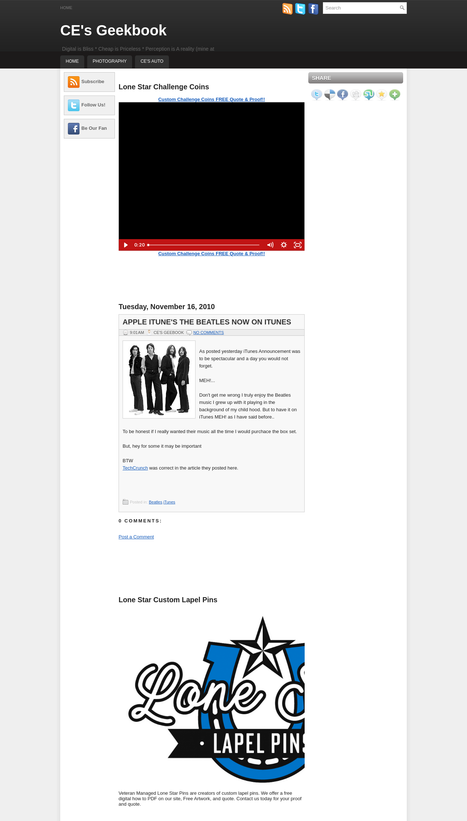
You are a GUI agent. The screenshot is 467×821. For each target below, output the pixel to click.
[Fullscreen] (298, 245)
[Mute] (270, 245)
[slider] (203, 245)
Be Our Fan (94, 128)
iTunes (169, 502)
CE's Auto (151, 61)
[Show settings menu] (284, 245)
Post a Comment (136, 537)
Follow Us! (93, 105)
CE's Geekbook (113, 30)
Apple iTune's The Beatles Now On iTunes (207, 322)
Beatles (155, 502)
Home (66, 7)
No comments (208, 332)
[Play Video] (125, 245)
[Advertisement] (89, 253)
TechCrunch (135, 468)
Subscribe (92, 81)
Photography (110, 61)
